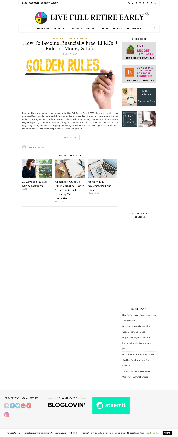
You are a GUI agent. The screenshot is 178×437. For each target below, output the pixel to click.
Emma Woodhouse (35, 147)
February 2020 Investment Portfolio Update (99, 185)
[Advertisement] (139, 169)
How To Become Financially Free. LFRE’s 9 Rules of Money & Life (70, 45)
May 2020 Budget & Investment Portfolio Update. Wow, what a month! (137, 343)
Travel (104, 28)
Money (58, 28)
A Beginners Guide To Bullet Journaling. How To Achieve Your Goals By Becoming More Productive (69, 190)
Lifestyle (74, 28)
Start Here (43, 28)
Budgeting (59, 39)
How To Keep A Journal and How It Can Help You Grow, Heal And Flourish (138, 360)
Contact (45, 3)
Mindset (91, 28)
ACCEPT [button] (167, 433)
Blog (24, 3)
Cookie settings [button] (153, 433)
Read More (70, 137)
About (54, 3)
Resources (34, 3)
